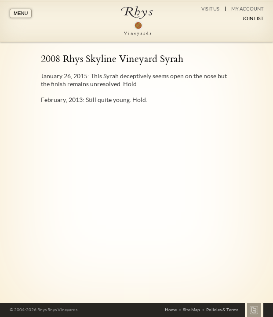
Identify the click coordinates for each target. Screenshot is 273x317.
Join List (252, 18)
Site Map (191, 309)
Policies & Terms (222, 309)
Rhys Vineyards (136, 21)
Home (171, 309)
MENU (21, 13)
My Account (247, 8)
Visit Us (210, 8)
